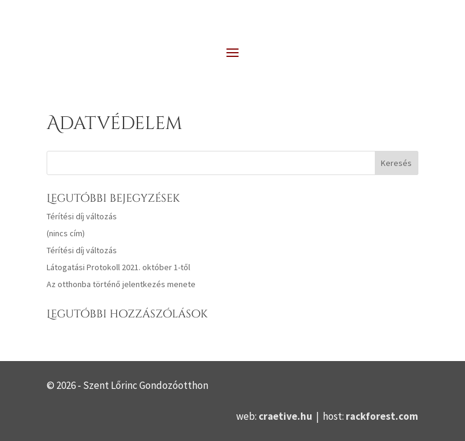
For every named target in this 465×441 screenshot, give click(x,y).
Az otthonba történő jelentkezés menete (121, 284)
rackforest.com (382, 416)
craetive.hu (285, 416)
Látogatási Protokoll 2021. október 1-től (118, 267)
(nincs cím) (66, 233)
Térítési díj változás (82, 216)
